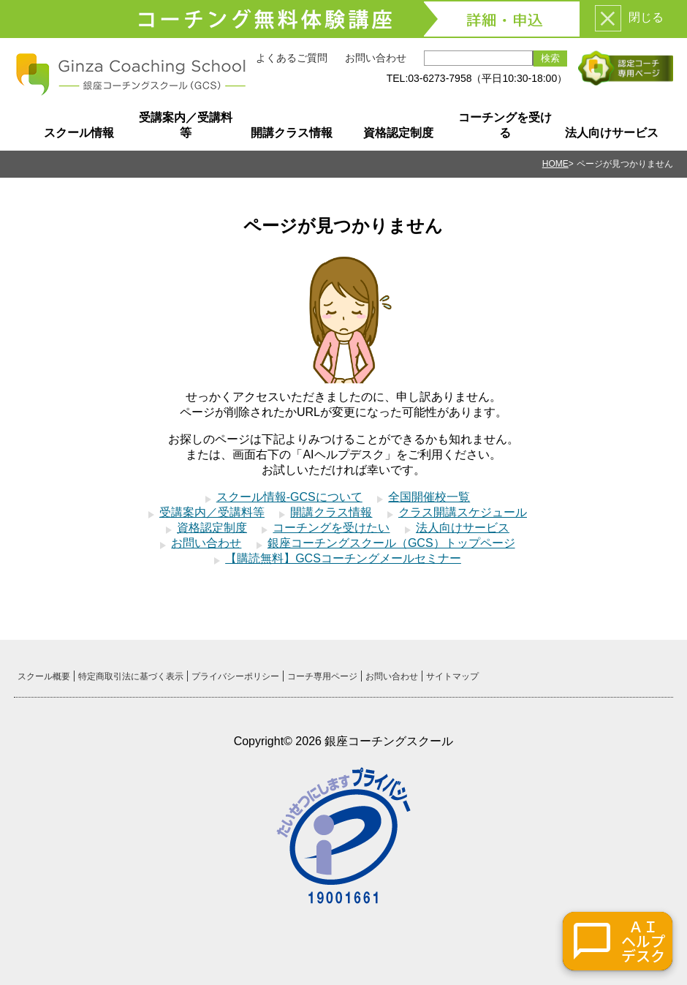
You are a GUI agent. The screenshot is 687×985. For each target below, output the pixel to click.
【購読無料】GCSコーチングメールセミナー (343, 558)
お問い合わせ (375, 58)
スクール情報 (79, 133)
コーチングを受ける (505, 125)
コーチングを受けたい (331, 527)
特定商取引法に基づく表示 (130, 676)
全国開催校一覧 (429, 497)
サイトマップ (452, 676)
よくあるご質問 (291, 58)
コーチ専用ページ (322, 676)
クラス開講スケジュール (462, 512)
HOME (555, 164)
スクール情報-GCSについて (289, 497)
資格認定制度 (398, 133)
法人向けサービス (611, 133)
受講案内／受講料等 (185, 125)
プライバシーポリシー (235, 676)
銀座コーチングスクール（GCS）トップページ (391, 543)
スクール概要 (44, 676)
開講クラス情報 (292, 133)
